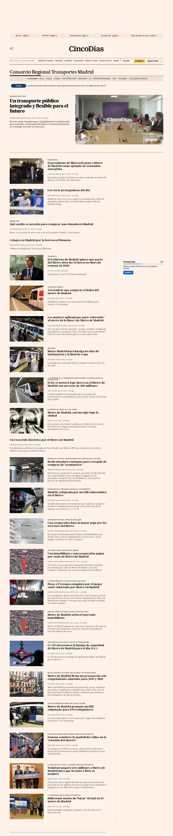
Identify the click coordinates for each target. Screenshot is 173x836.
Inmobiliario (14, 221)
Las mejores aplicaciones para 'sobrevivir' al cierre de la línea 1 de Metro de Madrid (76, 319)
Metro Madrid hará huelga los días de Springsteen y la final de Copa (73, 353)
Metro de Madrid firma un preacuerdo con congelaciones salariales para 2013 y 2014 (77, 678)
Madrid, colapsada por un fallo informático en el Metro (77, 494)
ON (90, 79)
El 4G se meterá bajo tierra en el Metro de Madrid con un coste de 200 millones (76, 384)
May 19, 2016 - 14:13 (64, 359)
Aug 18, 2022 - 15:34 (70, 195)
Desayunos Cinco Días (18, 96)
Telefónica (123, 79)
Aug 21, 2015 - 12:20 (66, 391)
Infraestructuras (69, 79)
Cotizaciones (78, 61)
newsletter (129, 262)
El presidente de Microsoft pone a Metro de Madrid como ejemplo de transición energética (75, 166)
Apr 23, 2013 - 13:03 (61, 779)
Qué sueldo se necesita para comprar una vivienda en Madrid (51, 224)
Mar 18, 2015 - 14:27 (70, 500)
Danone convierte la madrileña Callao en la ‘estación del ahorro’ (77, 739)
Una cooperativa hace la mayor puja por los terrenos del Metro (77, 524)
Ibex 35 (18, 36)
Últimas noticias (105, 61)
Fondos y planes (91, 61)
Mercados (59, 61)
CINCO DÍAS (51, 174)
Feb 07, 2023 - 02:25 (40, 118)
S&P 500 (45, 36)
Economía (68, 61)
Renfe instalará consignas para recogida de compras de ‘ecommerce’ (77, 463)
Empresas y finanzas (45, 61)
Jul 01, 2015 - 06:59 (61, 421)
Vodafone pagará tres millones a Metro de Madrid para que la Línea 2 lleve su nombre (76, 771)
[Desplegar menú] (11, 49)
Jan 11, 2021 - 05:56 (34, 245)
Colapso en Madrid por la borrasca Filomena (40, 240)
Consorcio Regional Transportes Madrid (52, 72)
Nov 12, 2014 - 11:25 (78, 531)
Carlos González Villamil (57, 326)
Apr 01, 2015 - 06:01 (75, 470)
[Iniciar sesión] (154, 61)
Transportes (53, 160)
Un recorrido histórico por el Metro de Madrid (42, 440)
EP (48, 298)
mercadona (82, 79)
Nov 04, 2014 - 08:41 (78, 562)
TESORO (49, 79)
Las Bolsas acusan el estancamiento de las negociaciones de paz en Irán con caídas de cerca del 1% (67, 86)
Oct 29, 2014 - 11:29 (78, 592)
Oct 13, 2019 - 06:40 (59, 271)
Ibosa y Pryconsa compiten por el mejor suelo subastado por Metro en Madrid (75, 586)
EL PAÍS (125, 60)
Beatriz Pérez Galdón (18, 118)
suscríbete (139, 61)
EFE (49, 271)
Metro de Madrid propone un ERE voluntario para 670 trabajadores (71, 708)
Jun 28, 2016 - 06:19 (76, 326)
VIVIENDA (57, 79)
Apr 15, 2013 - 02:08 (61, 806)
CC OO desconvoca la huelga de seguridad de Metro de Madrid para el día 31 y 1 (76, 647)
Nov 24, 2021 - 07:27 (33, 229)
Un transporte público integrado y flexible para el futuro (39, 106)
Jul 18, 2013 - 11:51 (70, 745)
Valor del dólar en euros (140, 36)
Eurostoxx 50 (106, 36)
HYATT (114, 79)
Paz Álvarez (14, 229)
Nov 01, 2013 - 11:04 (64, 684)
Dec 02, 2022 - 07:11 (70, 174)
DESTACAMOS (33, 78)
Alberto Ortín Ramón (56, 531)
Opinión (116, 61)
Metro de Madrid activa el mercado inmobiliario (71, 616)
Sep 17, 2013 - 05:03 (64, 715)
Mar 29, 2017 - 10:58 (64, 298)
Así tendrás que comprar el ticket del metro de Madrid (73, 292)
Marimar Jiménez (54, 470)
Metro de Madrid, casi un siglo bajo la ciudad (73, 414)
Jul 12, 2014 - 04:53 (78, 623)
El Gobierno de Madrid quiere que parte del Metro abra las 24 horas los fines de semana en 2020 (75, 262)
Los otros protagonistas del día (69, 190)
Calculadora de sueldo (138, 79)
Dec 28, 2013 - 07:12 (64, 653)
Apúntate (128, 272)
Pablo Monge (15, 245)
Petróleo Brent (75, 36)
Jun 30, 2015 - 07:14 (32, 445)
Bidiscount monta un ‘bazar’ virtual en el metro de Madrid (75, 800)
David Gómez (52, 391)
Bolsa (41, 79)
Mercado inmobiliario (101, 79)
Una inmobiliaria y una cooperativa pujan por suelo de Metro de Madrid (76, 555)
